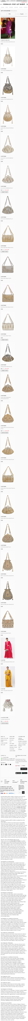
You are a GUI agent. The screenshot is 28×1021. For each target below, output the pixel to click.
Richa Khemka (7, 887)
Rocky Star (13, 865)
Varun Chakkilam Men (13, 914)
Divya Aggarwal (4, 882)
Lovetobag (21, 924)
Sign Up (23, 792)
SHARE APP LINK (23, 768)
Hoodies (2, 946)
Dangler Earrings (12, 966)
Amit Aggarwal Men (13, 901)
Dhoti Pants (16, 936)
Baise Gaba (15, 866)
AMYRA (18, 927)
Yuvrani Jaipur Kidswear (18, 991)
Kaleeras (18, 959)
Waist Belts (11, 969)
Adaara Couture (20, 887)
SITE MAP (20, 749)
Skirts (13, 937)
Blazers (16, 946)
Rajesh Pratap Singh (13, 873)
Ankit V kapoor (4, 895)
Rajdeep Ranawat (4, 873)
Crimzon (19, 930)
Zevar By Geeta (23, 922)
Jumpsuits (21, 937)
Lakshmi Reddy (23, 990)
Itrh (11, 887)
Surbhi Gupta (16, 886)
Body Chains (9, 960)
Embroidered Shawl (5, 973)
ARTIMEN (11, 904)
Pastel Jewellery (20, 963)
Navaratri (3, 999)
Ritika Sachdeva (10, 930)
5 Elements (22, 926)
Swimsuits (3, 939)
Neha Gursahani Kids (11, 992)
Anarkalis (7, 933)
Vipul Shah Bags (13, 927)
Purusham (9, 899)
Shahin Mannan (20, 888)
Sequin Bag (9, 972)
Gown (11, 935)
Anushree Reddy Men (15, 903)
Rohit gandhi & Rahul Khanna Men (12, 896)
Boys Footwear (12, 986)
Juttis (12, 968)
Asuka (7, 897)
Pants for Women (22, 936)
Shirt (23, 985)
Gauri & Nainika (20, 868)
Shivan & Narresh (9, 868)
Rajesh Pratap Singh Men (21, 895)
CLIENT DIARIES (12, 750)
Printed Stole (12, 973)
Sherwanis (3, 935)
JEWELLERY (13, 0)
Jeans (10, 948)
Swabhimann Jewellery (6, 923)
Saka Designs (23, 992)
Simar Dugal (6, 886)
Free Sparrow (3, 992)
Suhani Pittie (3, 930)
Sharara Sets (15, 935)
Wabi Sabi (3, 897)
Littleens (18, 992)
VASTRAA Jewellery (9, 922)
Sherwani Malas (15, 950)
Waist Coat (10, 945)
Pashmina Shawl (21, 972)
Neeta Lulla (8, 879)
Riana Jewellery (7, 924)
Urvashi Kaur (3, 890)
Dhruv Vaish (13, 893)
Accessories (3, 950)
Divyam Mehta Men (12, 895)
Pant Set (10, 953)
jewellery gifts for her (21, 807)
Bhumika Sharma (4, 881)
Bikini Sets (9, 937)
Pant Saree (9, 940)
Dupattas (7, 939)
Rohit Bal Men (23, 896)
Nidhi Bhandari (16, 926)
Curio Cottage (4, 919)
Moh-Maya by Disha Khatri (16, 919)
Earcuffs (22, 959)
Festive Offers (21, 940)
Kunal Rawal (11, 897)
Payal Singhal (10, 877)
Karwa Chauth (14, 1000)
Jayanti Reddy (4, 869)
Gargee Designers (18, 905)
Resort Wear (3, 937)
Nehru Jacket (8, 944)
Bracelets (15, 958)
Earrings (7, 958)
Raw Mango (3, 862)
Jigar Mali (15, 887)
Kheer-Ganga (21, 897)
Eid (15, 997)
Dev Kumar (3, 900)
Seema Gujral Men (4, 912)
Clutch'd (21, 921)
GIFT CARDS (12, 743)
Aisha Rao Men (20, 904)
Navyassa (11, 991)
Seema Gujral (16, 875)
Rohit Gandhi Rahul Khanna (6, 878)
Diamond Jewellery (12, 964)
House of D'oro (22, 923)
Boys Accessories (19, 986)
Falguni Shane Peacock (5, 865)
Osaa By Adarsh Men (20, 865)
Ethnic (25, 950)
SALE (10, 741)
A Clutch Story (9, 926)
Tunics (2, 936)
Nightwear (12, 939)
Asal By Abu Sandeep (17, 864)
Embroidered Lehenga (19, 977)
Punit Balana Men (4, 901)
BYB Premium (23, 994)
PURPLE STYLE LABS (4, 738)
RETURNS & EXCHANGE (22, 741)
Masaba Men (13, 908)
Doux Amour (3, 926)
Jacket (17, 985)
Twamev (16, 897)
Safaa (2, 887)
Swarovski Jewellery (5, 963)
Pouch (7, 969)
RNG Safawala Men (5, 910)
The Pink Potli (16, 921)
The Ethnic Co (3, 899)
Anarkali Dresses (18, 978)
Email (18, 765)
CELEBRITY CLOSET (13, 745)
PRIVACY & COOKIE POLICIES (21, 745)
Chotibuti (17, 990)
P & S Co (8, 990)
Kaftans (23, 935)
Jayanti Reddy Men (5, 914)
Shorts (9, 946)
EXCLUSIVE (12, 740)
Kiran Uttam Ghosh (15, 869)
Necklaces (3, 958)
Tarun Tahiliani (4, 877)
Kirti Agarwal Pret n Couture (13, 994)
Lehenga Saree (22, 939)
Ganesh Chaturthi (13, 999)
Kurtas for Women (22, 933)
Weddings (8, 1000)
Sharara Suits (3, 978)
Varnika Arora (3, 921)
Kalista (9, 869)
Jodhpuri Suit (21, 948)
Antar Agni (3, 864)
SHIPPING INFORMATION (21, 739)
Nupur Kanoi (12, 870)
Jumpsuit (23, 949)
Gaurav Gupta (17, 877)
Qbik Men (3, 903)
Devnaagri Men (17, 900)
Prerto (15, 930)
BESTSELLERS (12, 738)
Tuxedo (2, 949)
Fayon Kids (3, 990)
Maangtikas (13, 959)
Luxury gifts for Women (15, 840)
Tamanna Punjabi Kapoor (11, 888)
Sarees (16, 933)
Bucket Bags (10, 971)
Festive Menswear (4, 953)
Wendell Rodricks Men (5, 913)
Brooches (3, 954)
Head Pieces (3, 960)
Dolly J (23, 864)
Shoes (2, 968)
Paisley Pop (21, 928)
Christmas (3, 1000)
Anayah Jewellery (15, 924)
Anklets (19, 960)
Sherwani (17, 944)
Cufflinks (21, 950)
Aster (15, 922)
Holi (5, 997)
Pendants (10, 962)
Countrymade (19, 893)
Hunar (18, 922)
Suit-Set (20, 946)
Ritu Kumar (10, 874)
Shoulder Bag (3, 972)
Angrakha (7, 949)
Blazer (20, 985)
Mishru (3, 870)
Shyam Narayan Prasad (13, 882)
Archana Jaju (22, 886)
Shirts (13, 944)
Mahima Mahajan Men (5, 908)
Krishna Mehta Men (10, 900)
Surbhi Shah (18, 881)
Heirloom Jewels (4, 962)
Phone (23, 765)
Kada (24, 967)
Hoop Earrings (4, 967)
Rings (18, 958)
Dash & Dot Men (7, 893)
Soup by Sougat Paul (11, 883)
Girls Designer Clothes (5, 977)
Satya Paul (21, 862)
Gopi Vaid (18, 883)
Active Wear (15, 953)
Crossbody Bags (4, 971)
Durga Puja (20, 999)
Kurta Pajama (15, 948)
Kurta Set (9, 978)
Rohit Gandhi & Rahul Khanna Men (16, 910)
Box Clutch (14, 972)
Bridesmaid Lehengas (8, 936)
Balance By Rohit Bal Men (15, 913)
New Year (19, 1000)
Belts (9, 968)
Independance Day (10, 997)
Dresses (7, 935)
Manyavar (3, 868)
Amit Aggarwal (14, 879)
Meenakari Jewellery (17, 962)
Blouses (16, 939)
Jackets (16, 937)
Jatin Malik (8, 903)
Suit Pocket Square (21, 945)
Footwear (21, 953)
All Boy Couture (4, 994)
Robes (6, 946)
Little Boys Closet (4, 991)
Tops (20, 935)
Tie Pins (14, 945)
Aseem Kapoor (10, 890)
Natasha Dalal (9, 862)
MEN (8, 0)
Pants (2, 945)
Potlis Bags (16, 968)
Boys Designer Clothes (5, 983)
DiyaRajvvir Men (10, 905)
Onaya (14, 868)
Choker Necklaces (11, 967)
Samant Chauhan (12, 881)
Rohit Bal (15, 874)
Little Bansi (12, 990)
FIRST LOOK (3, 744)
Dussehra (7, 999)
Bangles (21, 958)
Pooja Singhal (16, 862)
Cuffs (11, 958)
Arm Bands (14, 960)
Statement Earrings (5, 966)
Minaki (2, 924)
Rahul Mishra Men (17, 909)
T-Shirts (13, 946)
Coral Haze (7, 927)
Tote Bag (21, 971)
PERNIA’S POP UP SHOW (4, 741)
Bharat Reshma (15, 899)
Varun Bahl (3, 879)
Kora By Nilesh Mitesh (5, 916)
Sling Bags (21, 969)
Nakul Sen (7, 870)
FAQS (19, 747)
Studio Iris (3, 888)
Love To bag (9, 921)
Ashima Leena (15, 878)
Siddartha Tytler (23, 875)
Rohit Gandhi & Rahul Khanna (7, 875)
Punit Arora (11, 909)
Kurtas (20, 944)
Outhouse (3, 922)
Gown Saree (3, 940)
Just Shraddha (15, 923)
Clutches (20, 968)
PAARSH (18, 908)
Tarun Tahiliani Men (21, 901)
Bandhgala (11, 949)
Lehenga (12, 977)
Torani (2, 886)
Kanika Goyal (21, 882)
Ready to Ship (15, 940)
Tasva (2, 893)
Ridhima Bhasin (4, 874)
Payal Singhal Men (4, 909)
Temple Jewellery (4, 964)
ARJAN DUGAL (3, 905)
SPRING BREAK (18, 912)
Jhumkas (19, 966)
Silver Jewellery (20, 964)
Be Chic (2, 927)
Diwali (2, 997)
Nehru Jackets (21, 983)
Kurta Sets (12, 933)
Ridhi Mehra (20, 866)
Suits (24, 944)
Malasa (11, 886)
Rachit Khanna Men (5, 904)
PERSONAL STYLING (13, 747)
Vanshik (3, 896)
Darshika (20, 899)
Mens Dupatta (17, 949)
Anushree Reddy (9, 864)
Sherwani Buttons (4, 948)
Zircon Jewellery (13, 963)
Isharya (9, 919)
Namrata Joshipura (22, 879)
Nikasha (20, 878)
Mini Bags (16, 971)
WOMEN (3, 0)
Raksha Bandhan (20, 997)
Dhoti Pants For (4, 980)
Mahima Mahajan (23, 869)
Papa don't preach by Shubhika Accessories (10, 928)
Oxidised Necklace (19, 967)
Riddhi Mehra (20, 873)
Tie (24, 953)
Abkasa (15, 904)
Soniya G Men (12, 912)
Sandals (5, 968)
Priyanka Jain (3, 883)
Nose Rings (7, 959)
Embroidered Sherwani (10, 985)
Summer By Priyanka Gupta (6, 866)
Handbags (3, 969)
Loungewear (8, 950)
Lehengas (3, 933)
